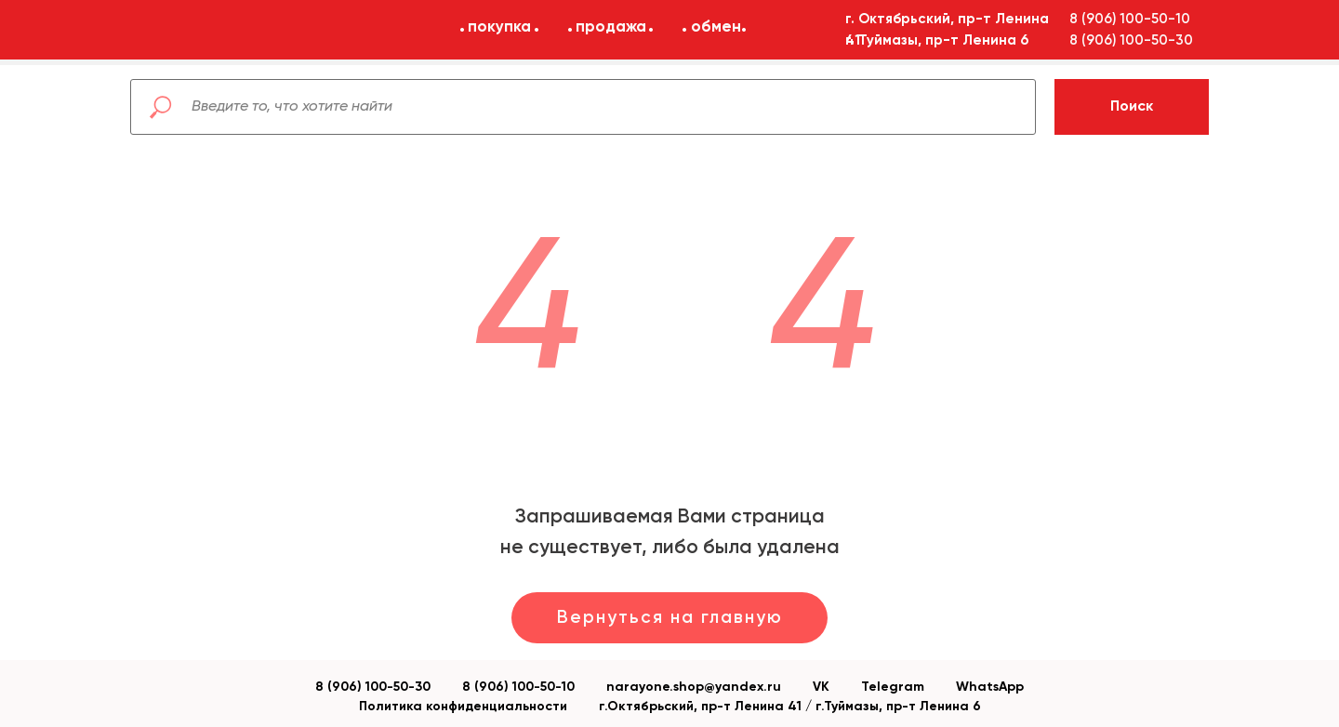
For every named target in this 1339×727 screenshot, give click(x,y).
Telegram (892, 687)
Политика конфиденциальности (463, 706)
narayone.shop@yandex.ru (693, 687)
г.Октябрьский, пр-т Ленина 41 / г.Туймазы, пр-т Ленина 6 (790, 706)
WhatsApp (990, 687)
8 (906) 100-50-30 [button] (1131, 40)
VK (821, 687)
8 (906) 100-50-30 (373, 687)
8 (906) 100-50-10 (518, 687)
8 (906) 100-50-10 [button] (1129, 19)
